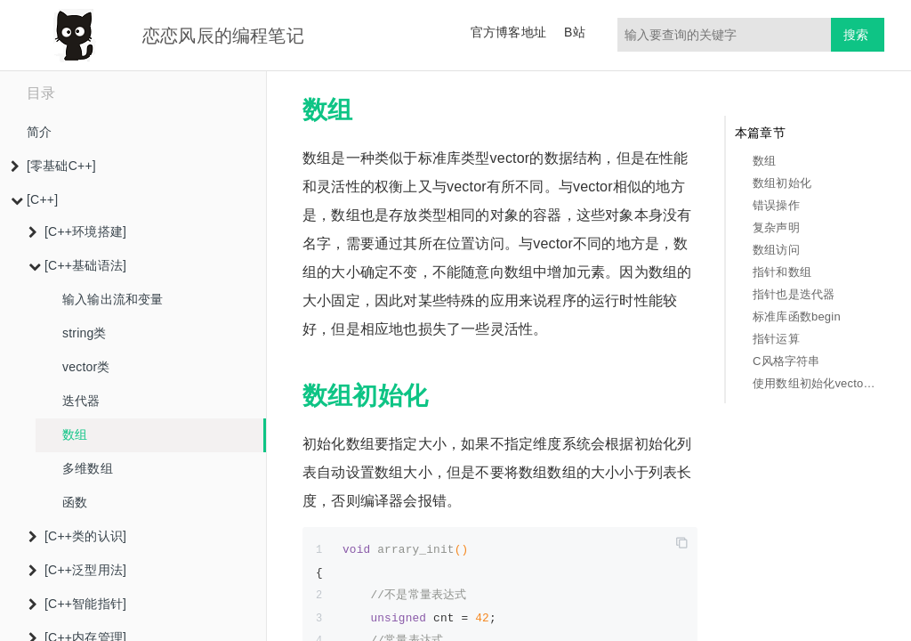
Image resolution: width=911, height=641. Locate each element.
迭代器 (81, 401)
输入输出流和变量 (113, 299)
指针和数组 (782, 272)
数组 (74, 434)
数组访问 (776, 249)
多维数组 (87, 468)
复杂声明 (776, 227)
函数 (74, 502)
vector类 (86, 367)
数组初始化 (782, 183)
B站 (574, 32)
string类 (84, 333)
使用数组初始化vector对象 (814, 383)
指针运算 (776, 338)
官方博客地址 (508, 32)
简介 (39, 132)
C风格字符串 (786, 361)
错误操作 (776, 205)
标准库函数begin (797, 316)
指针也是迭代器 (793, 294)
